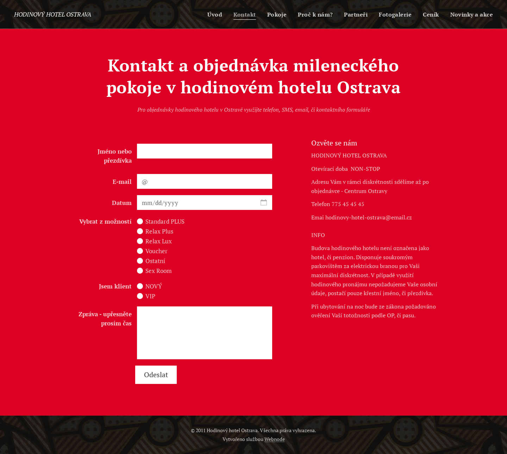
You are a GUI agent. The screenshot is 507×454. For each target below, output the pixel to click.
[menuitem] (209, 14)
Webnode (274, 439)
